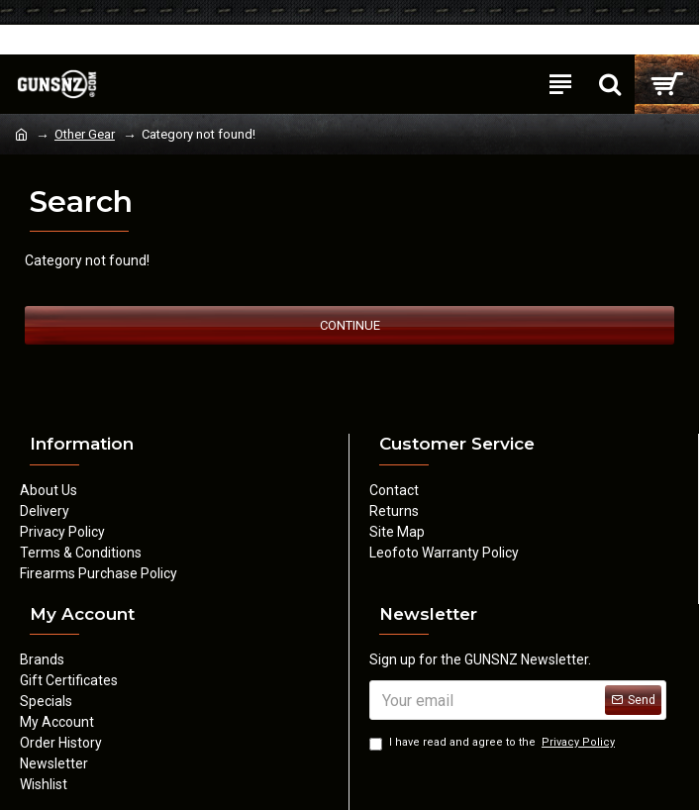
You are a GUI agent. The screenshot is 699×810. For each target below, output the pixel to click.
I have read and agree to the (493, 743)
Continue (350, 325)
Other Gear (84, 134)
